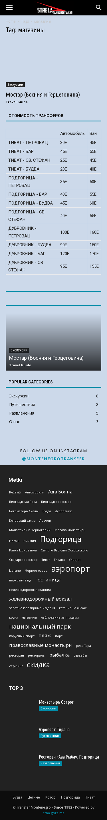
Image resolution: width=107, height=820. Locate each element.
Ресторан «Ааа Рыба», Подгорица (69, 756)
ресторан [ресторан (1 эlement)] (16, 655)
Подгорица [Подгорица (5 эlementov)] (60, 539)
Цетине (34, 797)
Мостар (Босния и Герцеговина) (43, 94)
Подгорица (70, 797)
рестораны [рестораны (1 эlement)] (36, 655)
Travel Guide (17, 102)
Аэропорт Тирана (54, 729)
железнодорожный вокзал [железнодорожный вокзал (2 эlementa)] (40, 599)
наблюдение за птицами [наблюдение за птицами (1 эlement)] (60, 617)
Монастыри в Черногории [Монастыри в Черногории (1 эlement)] (30, 530)
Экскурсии (15, 85)
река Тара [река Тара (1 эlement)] (83, 646)
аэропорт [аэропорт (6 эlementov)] (70, 569)
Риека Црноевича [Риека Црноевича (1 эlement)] (23, 550)
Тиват (90, 797)
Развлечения (50, 763)
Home (11, 21)
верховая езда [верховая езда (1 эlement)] (20, 580)
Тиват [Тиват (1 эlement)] (46, 560)
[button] (9, 7)
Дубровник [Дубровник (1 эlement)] (63, 511)
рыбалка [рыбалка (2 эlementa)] (59, 655)
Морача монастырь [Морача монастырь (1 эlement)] (69, 530)
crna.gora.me (53, 813)
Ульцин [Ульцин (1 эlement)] (74, 560)
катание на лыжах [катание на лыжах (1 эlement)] (73, 608)
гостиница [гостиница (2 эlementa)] (47, 580)
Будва (17, 797)
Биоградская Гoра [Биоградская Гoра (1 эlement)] (23, 502)
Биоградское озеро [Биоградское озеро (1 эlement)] (56, 502)
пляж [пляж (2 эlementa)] (45, 635)
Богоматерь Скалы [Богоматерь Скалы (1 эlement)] (24, 511)
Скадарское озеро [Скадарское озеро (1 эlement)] (23, 560)
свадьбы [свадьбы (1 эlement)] (80, 655)
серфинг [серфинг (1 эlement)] (16, 666)
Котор (50, 797)
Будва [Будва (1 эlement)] (47, 511)
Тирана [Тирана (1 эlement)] (59, 560)
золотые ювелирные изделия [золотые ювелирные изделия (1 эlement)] (32, 608)
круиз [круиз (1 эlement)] (13, 617)
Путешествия (50, 736)
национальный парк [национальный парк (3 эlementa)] (40, 626)
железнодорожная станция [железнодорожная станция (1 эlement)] (30, 590)
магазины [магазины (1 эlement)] (29, 617)
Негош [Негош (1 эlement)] (14, 541)
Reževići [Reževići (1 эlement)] (15, 492)
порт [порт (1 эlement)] (58, 636)
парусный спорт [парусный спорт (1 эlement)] (22, 636)
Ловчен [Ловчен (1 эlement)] (45, 521)
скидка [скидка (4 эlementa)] (38, 664)
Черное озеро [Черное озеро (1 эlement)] (36, 571)
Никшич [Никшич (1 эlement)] (29, 541)
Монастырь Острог (56, 702)
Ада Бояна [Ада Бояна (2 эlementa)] (60, 492)
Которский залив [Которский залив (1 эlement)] (22, 521)
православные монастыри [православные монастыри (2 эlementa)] (40, 645)
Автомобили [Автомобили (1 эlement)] (34, 492)
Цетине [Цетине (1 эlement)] (15, 571)
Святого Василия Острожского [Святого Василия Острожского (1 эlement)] (64, 550)
